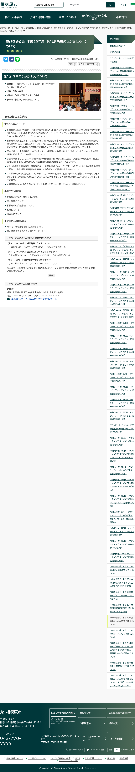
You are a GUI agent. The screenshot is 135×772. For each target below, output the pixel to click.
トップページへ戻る (96, 750)
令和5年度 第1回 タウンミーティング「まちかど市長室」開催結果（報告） (122, 224)
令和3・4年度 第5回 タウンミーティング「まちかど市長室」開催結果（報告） (122, 390)
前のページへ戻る (76, 750)
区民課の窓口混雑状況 (120, 713)
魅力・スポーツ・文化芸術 (94, 17)
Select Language (45, 5)
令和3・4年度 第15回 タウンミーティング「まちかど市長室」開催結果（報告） (122, 262)
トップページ (17, 28)
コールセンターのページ (91, 738)
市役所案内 (85, 723)
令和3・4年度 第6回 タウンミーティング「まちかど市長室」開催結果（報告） (122, 377)
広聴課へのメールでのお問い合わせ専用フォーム (34, 299)
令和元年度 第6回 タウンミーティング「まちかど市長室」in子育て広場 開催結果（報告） (122, 485)
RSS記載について (93, 758)
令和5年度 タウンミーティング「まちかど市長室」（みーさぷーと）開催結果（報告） (122, 186)
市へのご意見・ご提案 (60, 758)
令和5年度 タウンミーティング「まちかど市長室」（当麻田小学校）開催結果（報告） (122, 173)
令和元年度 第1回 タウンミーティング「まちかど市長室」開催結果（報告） (122, 557)
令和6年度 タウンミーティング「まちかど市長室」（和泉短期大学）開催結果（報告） (122, 160)
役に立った (16, 247)
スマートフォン (128, 750)
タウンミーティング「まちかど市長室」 (82, 28)
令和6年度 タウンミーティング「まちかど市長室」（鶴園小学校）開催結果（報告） (122, 71)
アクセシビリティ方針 (68, 760)
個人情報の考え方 (15, 758)
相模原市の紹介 (44, 28)
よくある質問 (116, 739)
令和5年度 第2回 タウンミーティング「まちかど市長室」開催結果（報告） (122, 211)
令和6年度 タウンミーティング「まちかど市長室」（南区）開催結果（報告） (122, 147)
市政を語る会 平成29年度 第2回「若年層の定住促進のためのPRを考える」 (122, 608)
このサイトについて (37, 758)
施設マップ (85, 713)
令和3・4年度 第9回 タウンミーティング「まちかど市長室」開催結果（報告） (122, 339)
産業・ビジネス (67, 17)
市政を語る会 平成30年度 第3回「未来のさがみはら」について (122, 570)
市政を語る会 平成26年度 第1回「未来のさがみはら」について (122, 666)
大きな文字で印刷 (87, 64)
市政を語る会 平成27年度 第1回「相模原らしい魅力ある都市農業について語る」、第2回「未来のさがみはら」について (122, 650)
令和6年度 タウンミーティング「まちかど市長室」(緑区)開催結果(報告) (122, 135)
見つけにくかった (63, 263)
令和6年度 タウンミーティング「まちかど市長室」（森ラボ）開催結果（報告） (122, 109)
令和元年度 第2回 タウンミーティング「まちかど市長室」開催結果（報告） (122, 544)
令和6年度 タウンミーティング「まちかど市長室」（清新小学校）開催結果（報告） (122, 96)
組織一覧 (113, 723)
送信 (51, 275)
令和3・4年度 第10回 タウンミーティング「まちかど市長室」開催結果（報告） (122, 326)
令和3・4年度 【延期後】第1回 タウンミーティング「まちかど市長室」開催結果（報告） (122, 313)
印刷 (71, 64)
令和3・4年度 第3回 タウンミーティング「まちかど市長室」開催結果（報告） (122, 415)
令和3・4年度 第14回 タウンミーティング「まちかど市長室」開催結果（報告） (122, 275)
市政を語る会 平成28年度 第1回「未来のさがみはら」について (122, 633)
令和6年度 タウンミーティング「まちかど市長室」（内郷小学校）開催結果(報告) (122, 83)
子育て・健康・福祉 (40, 17)
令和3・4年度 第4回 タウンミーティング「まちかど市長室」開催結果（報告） (122, 403)
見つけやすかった (19, 263)
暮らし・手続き (13, 17)
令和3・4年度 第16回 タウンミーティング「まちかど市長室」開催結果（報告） (122, 237)
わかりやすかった (19, 255)
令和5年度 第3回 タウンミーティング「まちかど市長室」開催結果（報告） (122, 198)
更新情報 (124, 758)
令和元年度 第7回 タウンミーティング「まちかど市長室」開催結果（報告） (121, 470)
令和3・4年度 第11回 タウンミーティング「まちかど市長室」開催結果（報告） (122, 301)
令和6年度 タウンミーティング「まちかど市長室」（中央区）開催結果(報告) (122, 122)
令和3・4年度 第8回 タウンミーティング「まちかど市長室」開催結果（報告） (122, 352)
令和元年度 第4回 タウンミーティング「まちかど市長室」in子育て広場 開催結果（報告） (122, 517)
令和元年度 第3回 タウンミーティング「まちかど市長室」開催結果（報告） (122, 531)
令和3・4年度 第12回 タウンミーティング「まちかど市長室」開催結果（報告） (122, 288)
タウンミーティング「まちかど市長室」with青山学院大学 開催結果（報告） (122, 428)
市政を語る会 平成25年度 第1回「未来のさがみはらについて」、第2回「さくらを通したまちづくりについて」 (122, 680)
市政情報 (121, 17)
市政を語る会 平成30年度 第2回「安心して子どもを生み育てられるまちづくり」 (122, 582)
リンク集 (111, 758)
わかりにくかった (63, 255)
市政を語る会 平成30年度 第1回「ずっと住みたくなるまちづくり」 (122, 595)
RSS (77, 758)
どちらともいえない (35, 247)
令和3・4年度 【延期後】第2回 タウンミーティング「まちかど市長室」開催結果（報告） (122, 250)
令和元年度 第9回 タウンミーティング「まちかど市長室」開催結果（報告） (122, 441)
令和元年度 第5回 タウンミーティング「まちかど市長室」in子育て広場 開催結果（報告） (122, 501)
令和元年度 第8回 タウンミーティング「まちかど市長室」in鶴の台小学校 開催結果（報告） (122, 456)
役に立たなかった (57, 247)
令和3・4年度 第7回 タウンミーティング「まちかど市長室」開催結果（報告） (122, 364)
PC (117, 750)
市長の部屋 (58, 28)
